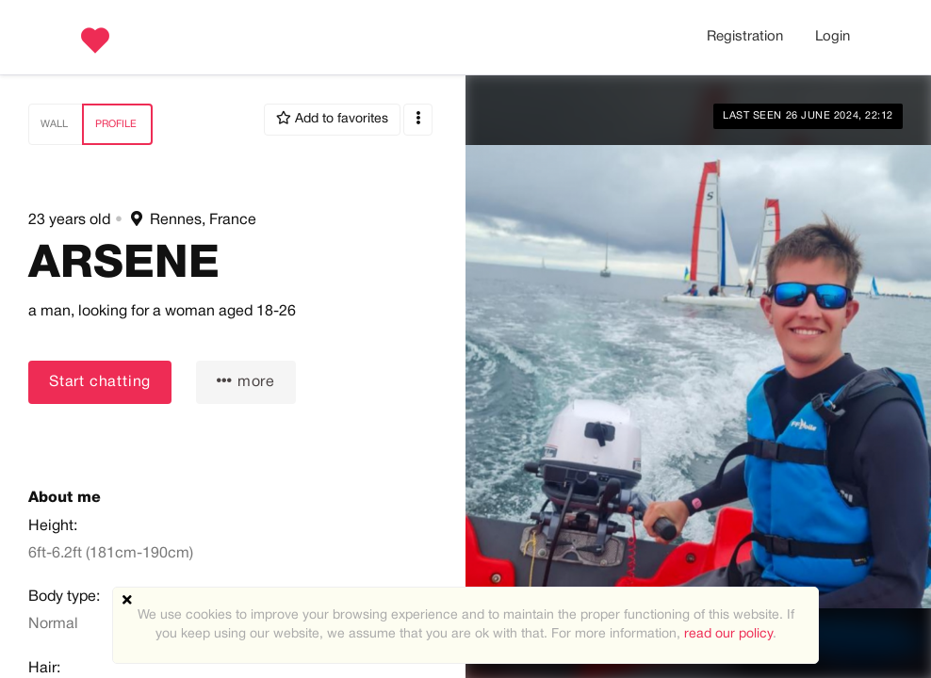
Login (832, 36)
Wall (54, 124)
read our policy (728, 634)
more (246, 381)
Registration (745, 36)
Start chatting (100, 382)
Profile (116, 124)
